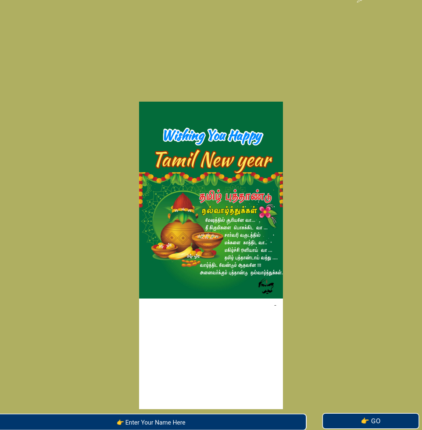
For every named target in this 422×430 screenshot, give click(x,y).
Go (370, 421)
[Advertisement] (211, 45)
